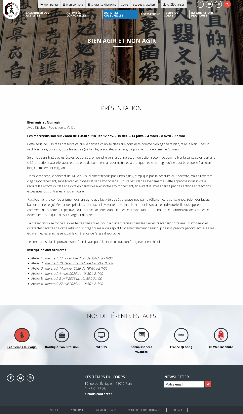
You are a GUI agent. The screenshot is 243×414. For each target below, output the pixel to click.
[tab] (227, 4)
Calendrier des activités (37, 14)
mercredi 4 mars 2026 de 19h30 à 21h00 (74, 273)
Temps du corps (171, 14)
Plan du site (77, 409)
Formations (150, 14)
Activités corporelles (76, 14)
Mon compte (73, 4)
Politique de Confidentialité (144, 409)
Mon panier (49, 4)
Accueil (54, 409)
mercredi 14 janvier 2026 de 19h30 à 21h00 (76, 268)
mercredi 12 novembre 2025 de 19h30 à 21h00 (78, 258)
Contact (177, 409)
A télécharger (173, 4)
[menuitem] (44, 14)
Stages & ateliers (144, 4)
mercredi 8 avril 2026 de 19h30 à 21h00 (73, 278)
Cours (124, 4)
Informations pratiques (202, 14)
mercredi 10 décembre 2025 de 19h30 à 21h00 (79, 263)
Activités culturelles (113, 14)
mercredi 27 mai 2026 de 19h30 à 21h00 (74, 284)
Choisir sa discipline (102, 4)
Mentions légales (106, 409)
